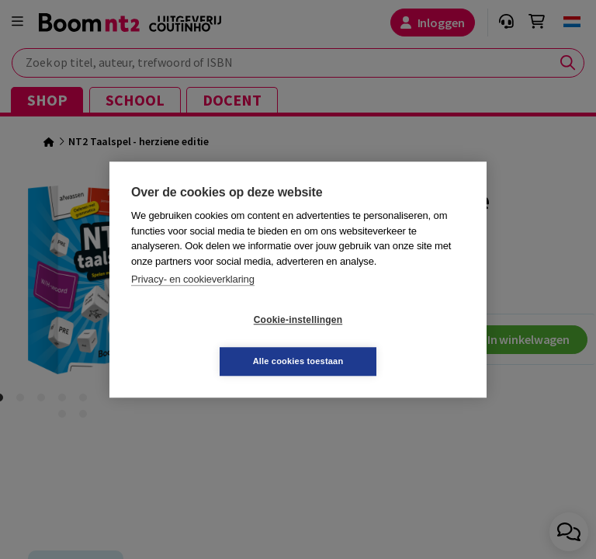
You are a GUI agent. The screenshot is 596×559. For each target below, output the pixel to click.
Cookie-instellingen (205, 340)
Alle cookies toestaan (390, 340)
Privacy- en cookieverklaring (193, 300)
